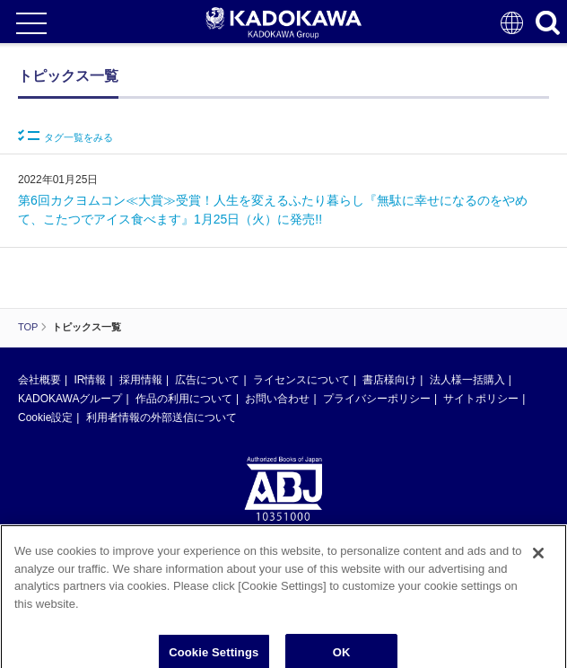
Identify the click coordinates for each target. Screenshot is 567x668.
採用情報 (140, 380)
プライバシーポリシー (377, 398)
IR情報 (90, 380)
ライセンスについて (301, 380)
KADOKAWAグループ (70, 398)
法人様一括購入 (467, 380)
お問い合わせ (277, 398)
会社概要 (39, 380)
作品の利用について (183, 398)
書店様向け (389, 380)
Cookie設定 (45, 417)
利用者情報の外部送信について (161, 417)
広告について (207, 380)
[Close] (538, 558)
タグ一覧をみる (65, 136)
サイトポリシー (481, 398)
